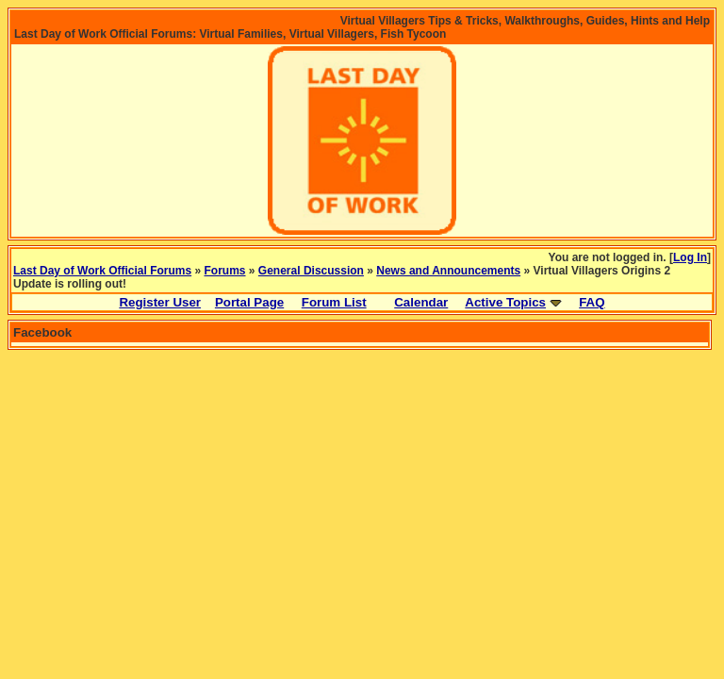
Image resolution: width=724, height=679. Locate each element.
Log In (690, 257)
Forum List (334, 302)
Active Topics (505, 302)
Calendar (421, 302)
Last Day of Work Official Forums (102, 270)
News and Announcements (448, 270)
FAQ (591, 302)
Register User (160, 302)
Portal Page (249, 302)
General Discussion (311, 270)
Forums (225, 270)
